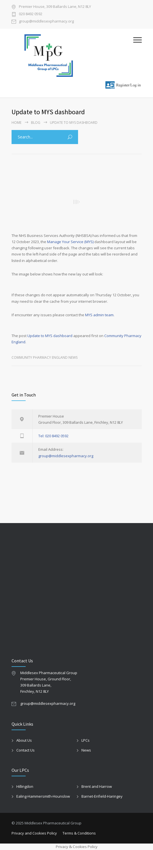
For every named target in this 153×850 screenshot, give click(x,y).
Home (16, 122)
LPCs (85, 740)
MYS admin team (99, 314)
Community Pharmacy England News (44, 357)
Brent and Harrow (96, 786)
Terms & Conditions (79, 833)
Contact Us (25, 750)
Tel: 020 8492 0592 (53, 435)
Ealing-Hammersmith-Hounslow (43, 796)
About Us (24, 740)
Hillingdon (24, 786)
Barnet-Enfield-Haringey (102, 796)
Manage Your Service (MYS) (70, 241)
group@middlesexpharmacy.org (46, 21)
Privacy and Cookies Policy (34, 833)
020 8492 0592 (30, 14)
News (86, 750)
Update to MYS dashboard (49, 335)
